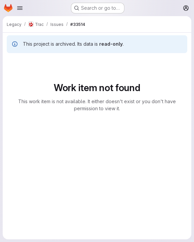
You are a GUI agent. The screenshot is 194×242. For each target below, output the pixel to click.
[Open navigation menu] (19, 8)
